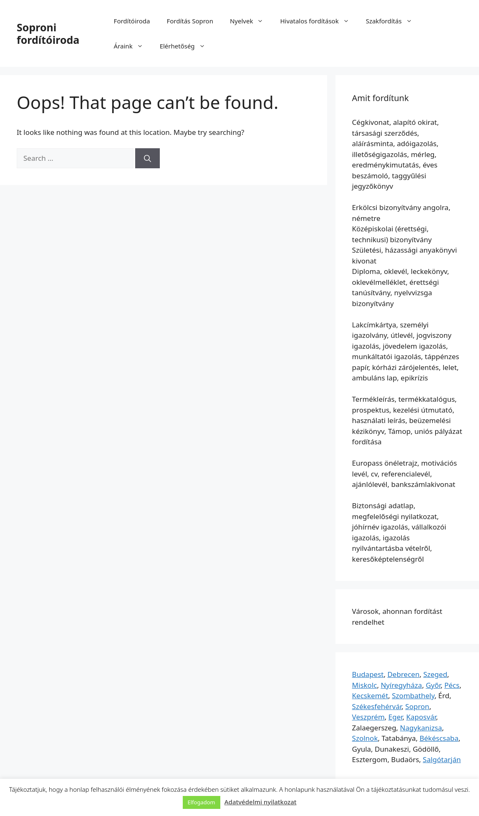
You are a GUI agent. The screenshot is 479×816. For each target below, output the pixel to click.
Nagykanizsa (421, 727)
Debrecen (403, 674)
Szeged (435, 674)
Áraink (132, 45)
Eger (395, 717)
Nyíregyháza (401, 685)
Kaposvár (421, 717)
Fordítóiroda (132, 21)
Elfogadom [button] (201, 802)
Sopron (417, 706)
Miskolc (364, 685)
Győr (433, 685)
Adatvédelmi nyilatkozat (260, 802)
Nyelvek (251, 20)
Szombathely (413, 695)
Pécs (451, 685)
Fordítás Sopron (189, 21)
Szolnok (365, 738)
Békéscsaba (438, 738)
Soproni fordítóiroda (48, 33)
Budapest (368, 674)
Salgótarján (442, 759)
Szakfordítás (393, 20)
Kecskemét (370, 695)
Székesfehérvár (377, 706)
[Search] (147, 158)
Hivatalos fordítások (318, 20)
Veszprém (368, 717)
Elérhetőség (187, 45)
